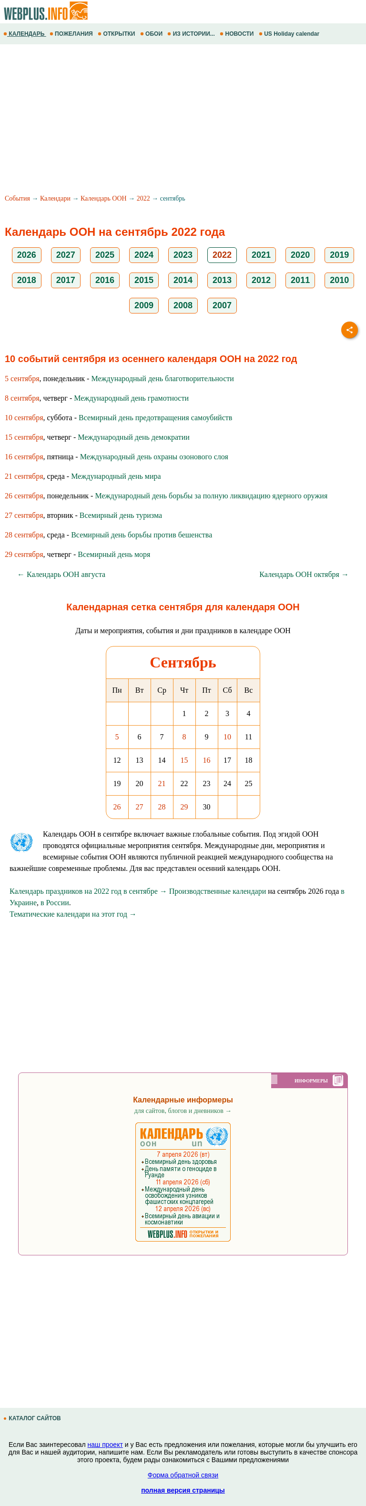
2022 (143, 198)
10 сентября (24, 418)
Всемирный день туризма (121, 515)
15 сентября (24, 437)
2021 (261, 255)
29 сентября (24, 554)
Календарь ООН (104, 198)
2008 (183, 305)
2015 (143, 280)
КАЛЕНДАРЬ (24, 33)
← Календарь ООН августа (61, 574)
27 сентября (24, 515)
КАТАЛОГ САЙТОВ (32, 1418)
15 (184, 760)
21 (162, 783)
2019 (339, 255)
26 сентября (24, 496)
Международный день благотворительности (162, 378)
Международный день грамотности (131, 398)
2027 (65, 255)
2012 (261, 280)
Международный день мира (116, 476)
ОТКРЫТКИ (117, 33)
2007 (222, 305)
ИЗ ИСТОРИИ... (191, 33)
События (17, 198)
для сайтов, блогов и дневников (183, 1110)
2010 (339, 280)
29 (184, 807)
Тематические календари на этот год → (73, 914)
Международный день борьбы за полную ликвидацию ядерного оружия (211, 496)
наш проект (105, 1444)
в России (55, 903)
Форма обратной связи (183, 1475)
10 (227, 737)
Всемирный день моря (114, 554)
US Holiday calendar (290, 33)
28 (162, 807)
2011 (300, 280)
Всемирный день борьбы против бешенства (141, 535)
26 (117, 807)
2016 (104, 280)
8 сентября (22, 398)
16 (207, 760)
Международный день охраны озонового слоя (154, 457)
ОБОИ (152, 33)
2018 (26, 280)
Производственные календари (217, 891)
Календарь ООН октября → (304, 574)
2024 (143, 255)
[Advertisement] (183, 120)
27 (139, 807)
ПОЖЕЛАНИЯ (72, 33)
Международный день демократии (134, 437)
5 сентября (22, 378)
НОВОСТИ (237, 33)
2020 (300, 255)
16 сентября (24, 457)
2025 (104, 255)
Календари (55, 198)
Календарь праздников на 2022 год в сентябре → (88, 891)
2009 (143, 305)
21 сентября (24, 476)
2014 (183, 280)
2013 (222, 280)
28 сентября (24, 535)
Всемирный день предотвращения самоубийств (155, 418)
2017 (65, 280)
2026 (26, 255)
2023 (183, 255)
